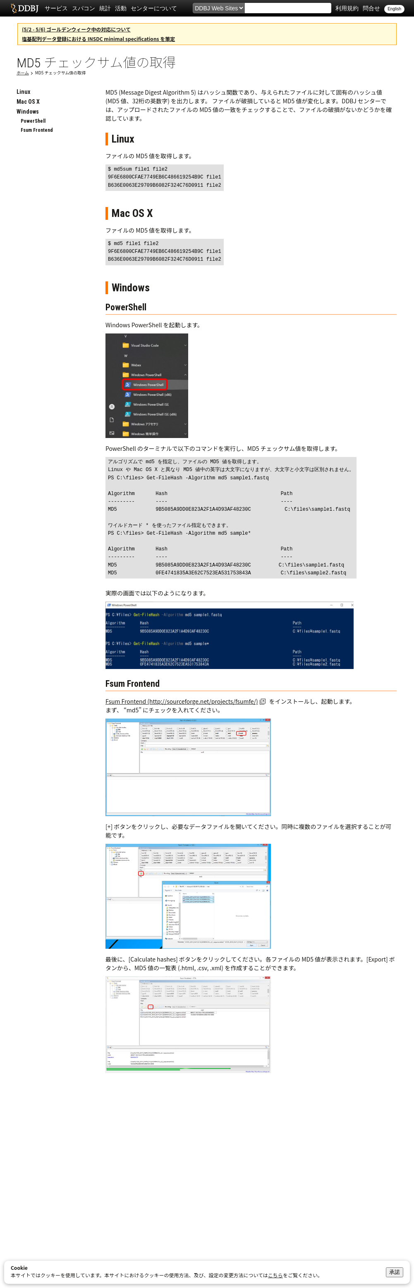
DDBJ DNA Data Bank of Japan (24, 8)
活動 (121, 8)
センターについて (154, 8)
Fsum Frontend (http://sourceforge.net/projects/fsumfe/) (181, 701)
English (394, 9)
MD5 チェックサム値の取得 (60, 72)
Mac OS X (28, 102)
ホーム (23, 72)
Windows (28, 111)
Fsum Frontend (37, 130)
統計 (105, 8)
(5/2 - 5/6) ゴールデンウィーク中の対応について (76, 29)
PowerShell (33, 121)
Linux (23, 92)
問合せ (371, 8)
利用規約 (347, 8)
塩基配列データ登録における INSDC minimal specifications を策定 (98, 38)
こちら (275, 1274)
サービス (56, 8)
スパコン (83, 8)
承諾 (394, 1272)
